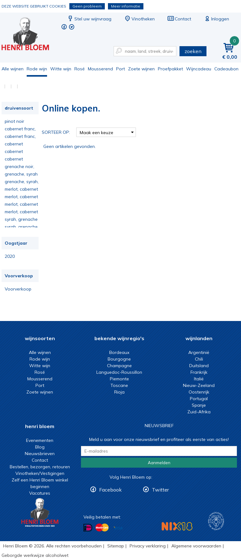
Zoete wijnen (141, 69)
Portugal (199, 398)
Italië (199, 379)
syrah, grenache (21, 219)
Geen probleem (87, 6)
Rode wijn (37, 69)
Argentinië (198, 352)
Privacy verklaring (148, 546)
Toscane (119, 385)
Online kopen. (29, 34)
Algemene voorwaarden (196, 546)
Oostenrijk (199, 392)
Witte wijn (60, 69)
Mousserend (100, 69)
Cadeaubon (226, 69)
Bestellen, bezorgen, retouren (40, 467)
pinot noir (14, 121)
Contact (179, 19)
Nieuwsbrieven (40, 453)
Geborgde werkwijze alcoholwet (35, 555)
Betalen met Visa (118, 528)
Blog (40, 447)
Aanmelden (159, 462)
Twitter (160, 490)
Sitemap (115, 546)
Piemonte (119, 379)
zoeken (193, 51)
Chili (199, 359)
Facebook (110, 490)
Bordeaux (119, 352)
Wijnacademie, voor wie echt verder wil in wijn (216, 521)
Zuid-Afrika (199, 412)
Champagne (119, 365)
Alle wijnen (13, 69)
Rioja (119, 392)
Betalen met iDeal (87, 528)
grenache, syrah (21, 174)
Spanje (199, 405)
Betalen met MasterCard (102, 528)
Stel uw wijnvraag (89, 19)
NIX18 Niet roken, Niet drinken (177, 526)
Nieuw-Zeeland (199, 385)
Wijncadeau (198, 69)
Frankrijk (198, 372)
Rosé (79, 69)
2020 (10, 256)
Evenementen (39, 440)
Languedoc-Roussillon (119, 372)
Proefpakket (170, 69)
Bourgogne (119, 359)
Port (120, 69)
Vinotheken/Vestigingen (39, 473)
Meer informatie (125, 6)
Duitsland (199, 365)
